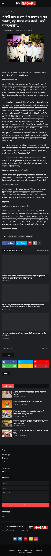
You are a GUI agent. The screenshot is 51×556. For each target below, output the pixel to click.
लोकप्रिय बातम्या (8, 386)
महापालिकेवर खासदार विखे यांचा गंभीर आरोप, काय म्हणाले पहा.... (30, 432)
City (3, 461)
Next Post (44, 348)
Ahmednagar (11, 12)
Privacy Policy (28, 550)
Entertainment (7, 465)
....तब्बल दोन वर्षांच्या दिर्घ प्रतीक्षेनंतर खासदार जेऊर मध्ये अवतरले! (29, 393)
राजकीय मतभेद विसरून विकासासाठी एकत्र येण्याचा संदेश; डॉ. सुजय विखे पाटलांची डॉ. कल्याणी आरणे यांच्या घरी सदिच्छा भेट (23, 277)
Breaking (29, 236)
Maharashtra (6, 468)
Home (4, 12)
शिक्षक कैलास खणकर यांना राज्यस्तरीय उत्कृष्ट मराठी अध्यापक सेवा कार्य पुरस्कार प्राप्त (28, 412)
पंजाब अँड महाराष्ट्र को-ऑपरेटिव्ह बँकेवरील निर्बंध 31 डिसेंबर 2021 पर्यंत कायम (30, 422)
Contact (19, 550)
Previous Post (7, 348)
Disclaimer (39, 550)
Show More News (43, 250)
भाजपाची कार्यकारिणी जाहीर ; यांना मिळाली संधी (27, 402)
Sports (4, 471)
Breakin (21, 236)
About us (11, 550)
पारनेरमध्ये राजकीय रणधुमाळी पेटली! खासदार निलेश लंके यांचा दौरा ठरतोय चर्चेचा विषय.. (24, 334)
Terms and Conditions (26, 552)
